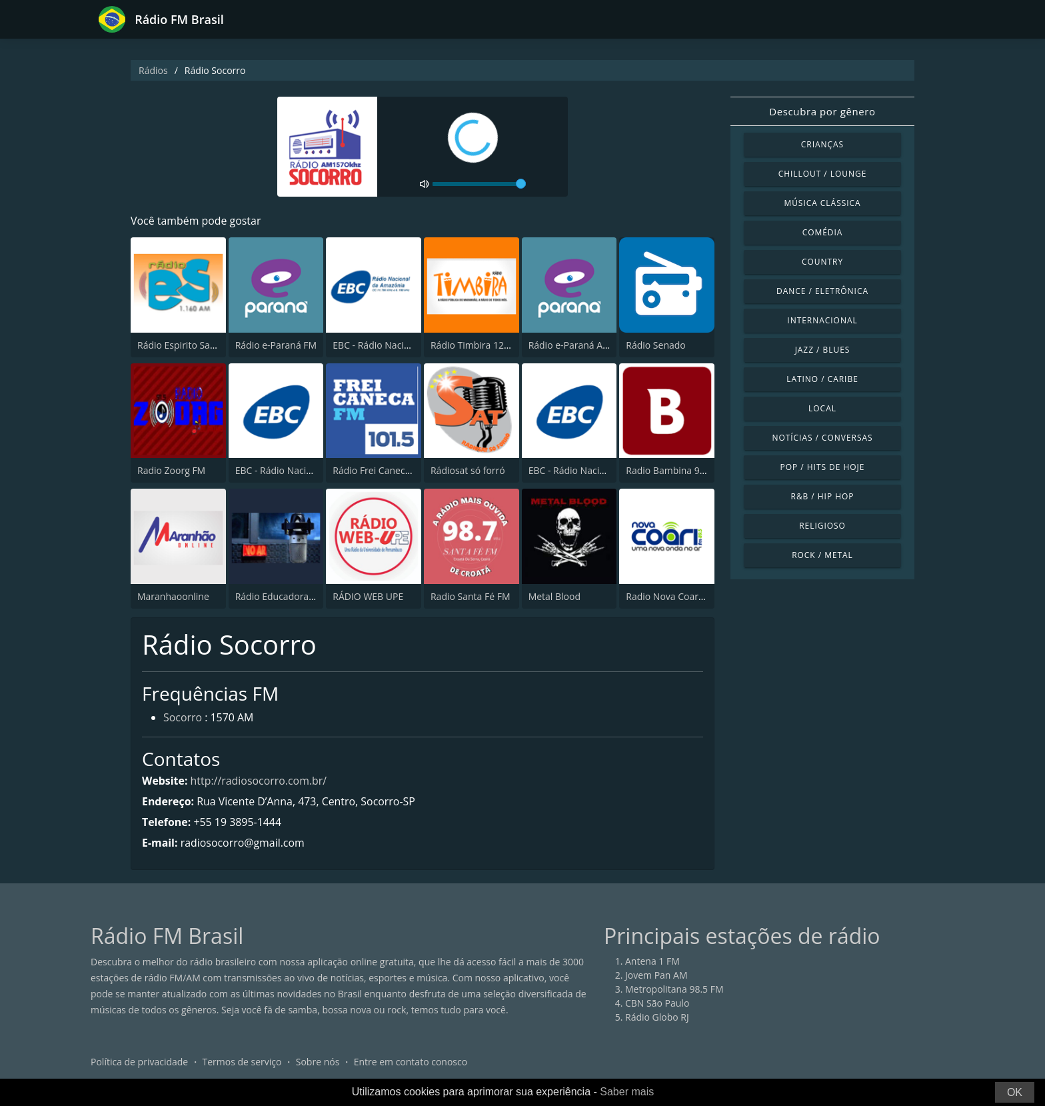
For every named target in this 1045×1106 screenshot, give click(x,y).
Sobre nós (318, 1062)
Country (822, 261)
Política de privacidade (139, 1062)
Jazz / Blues (822, 349)
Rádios (153, 70)
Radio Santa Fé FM (471, 596)
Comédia (822, 232)
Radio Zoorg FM (171, 470)
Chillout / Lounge (822, 173)
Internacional (822, 320)
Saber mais (627, 1091)
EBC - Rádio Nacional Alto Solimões (311, 470)
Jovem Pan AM (656, 975)
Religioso (822, 525)
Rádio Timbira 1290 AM (481, 345)
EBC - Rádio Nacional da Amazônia (407, 345)
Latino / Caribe (822, 379)
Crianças (822, 144)
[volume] (479, 184)
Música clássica (822, 203)
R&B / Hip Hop (822, 496)
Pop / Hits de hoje (822, 467)
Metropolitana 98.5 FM (674, 989)
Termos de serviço (242, 1062)
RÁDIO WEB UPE (368, 596)
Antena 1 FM (652, 961)
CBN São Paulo (657, 1003)
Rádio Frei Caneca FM (379, 470)
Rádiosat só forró (468, 470)
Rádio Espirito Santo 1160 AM (201, 345)
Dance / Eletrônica (822, 291)
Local (822, 408)
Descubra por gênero (822, 111)
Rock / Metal (822, 555)
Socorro (182, 718)
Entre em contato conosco (411, 1062)
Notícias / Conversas (822, 437)
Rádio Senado (655, 345)
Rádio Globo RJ (657, 1017)
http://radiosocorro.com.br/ (259, 780)
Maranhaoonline (173, 596)
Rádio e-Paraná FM (276, 345)
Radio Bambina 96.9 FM (677, 470)
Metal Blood (554, 596)
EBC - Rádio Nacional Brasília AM (598, 470)
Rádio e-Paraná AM (569, 345)
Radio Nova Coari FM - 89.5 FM (692, 596)
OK (1014, 1092)
